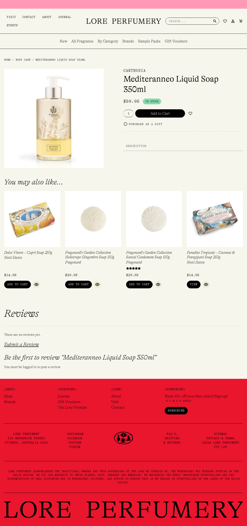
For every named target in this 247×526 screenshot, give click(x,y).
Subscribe (176, 410)
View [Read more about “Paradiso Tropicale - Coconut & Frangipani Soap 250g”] (193, 284)
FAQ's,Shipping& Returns (172, 438)
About (39, 17)
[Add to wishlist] (190, 113)
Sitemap (220, 434)
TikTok (74, 447)
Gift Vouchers (176, 41)
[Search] (215, 21)
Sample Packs (149, 41)
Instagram (75, 434)
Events (9, 25)
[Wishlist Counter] (225, 21)
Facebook (74, 438)
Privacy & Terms (221, 438)
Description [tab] (136, 146)
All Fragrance (82, 41)
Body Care (23, 59)
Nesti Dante (13, 257)
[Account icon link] (233, 21)
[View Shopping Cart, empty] (241, 21)
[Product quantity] (128, 113)
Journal (54, 17)
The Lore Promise (72, 407)
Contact (24, 17)
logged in (30, 367)
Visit (8, 17)
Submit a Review (21, 344)
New (63, 41)
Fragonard (73, 262)
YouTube (75, 442)
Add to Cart (160, 113)
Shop (8, 396)
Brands (128, 41)
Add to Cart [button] (17, 284)
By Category (108, 41)
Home (7, 59)
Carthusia (134, 71)
